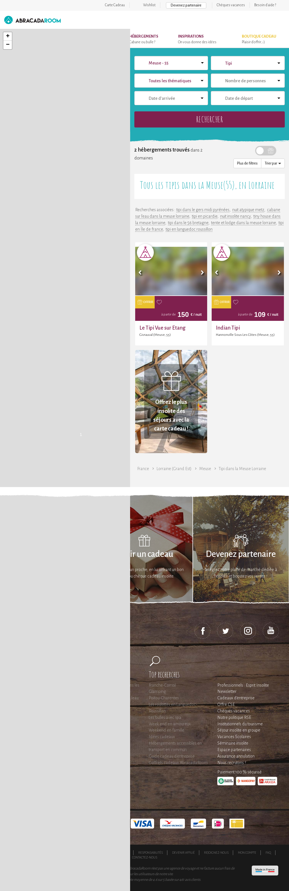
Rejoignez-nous (216, 852)
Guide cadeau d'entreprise (172, 756)
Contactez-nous (144, 857)
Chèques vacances (231, 5)
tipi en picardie (204, 216)
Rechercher (209, 119)
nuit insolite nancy (235, 216)
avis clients (192, 880)
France (143, 468)
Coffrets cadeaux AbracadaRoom (178, 762)
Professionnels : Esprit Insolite (243, 685)
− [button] (8, 45)
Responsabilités (150, 852)
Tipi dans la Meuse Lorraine (242, 468)
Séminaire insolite (232, 743)
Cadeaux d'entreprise (236, 698)
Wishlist (149, 5)
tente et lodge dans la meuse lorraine (243, 222)
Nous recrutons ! (231, 762)
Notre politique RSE (234, 717)
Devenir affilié (183, 852)
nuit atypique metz (248, 209)
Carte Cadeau (115, 5)
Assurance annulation (236, 756)
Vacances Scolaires (234, 736)
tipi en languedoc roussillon (189, 229)
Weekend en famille (166, 730)
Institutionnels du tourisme (240, 724)
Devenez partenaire (186, 5)
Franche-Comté (162, 685)
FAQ (268, 852)
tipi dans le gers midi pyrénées (202, 209)
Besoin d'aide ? (265, 5)
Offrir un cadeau (144, 554)
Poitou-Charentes (164, 698)
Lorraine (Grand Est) (174, 468)
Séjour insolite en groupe (238, 730)
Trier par (273, 163)
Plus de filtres (247, 163)
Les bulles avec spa (165, 717)
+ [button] (8, 36)
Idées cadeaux (162, 736)
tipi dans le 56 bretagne (188, 222)
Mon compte (247, 852)
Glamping (157, 691)
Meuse (205, 468)
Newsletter (227, 691)
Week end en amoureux (170, 724)
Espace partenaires (234, 749)
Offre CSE (226, 704)
